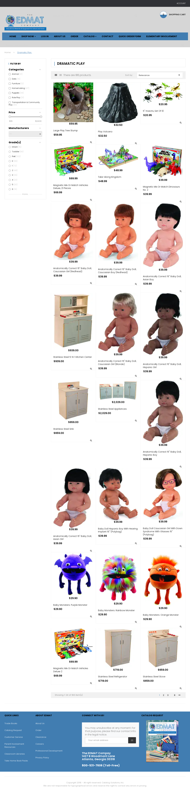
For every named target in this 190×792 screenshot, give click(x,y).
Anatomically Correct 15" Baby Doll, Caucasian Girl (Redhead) (72, 270)
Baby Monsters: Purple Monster (70, 605)
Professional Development (48, 750)
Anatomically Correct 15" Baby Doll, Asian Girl (72, 538)
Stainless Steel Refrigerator (112, 676)
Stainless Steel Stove (154, 676)
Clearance (40, 737)
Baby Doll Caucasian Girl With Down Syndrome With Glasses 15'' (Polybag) (162, 531)
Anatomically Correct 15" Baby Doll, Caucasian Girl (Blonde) (117, 362)
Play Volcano (105, 131)
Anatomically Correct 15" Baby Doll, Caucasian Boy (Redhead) (117, 271)
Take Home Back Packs (16, 760)
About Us (39, 723)
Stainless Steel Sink (63, 428)
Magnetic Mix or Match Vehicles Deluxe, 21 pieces (70, 187)
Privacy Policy (42, 757)
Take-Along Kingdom (109, 177)
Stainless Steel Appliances (112, 408)
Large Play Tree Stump (65, 130)
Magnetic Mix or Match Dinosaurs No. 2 (161, 188)
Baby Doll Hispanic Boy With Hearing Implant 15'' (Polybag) (118, 530)
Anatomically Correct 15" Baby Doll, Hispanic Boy (162, 453)
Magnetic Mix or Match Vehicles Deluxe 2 (70, 670)
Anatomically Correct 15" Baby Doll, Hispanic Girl (162, 366)
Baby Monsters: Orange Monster (161, 614)
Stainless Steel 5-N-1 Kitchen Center (72, 357)
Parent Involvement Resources (14, 745)
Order (38, 730)
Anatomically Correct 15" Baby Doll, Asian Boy (162, 278)
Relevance (160, 75)
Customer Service (13, 737)
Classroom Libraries (14, 753)
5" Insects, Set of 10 (153, 110)
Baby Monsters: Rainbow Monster (116, 610)
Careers (39, 743)
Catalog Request (13, 730)
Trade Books (10, 723)
